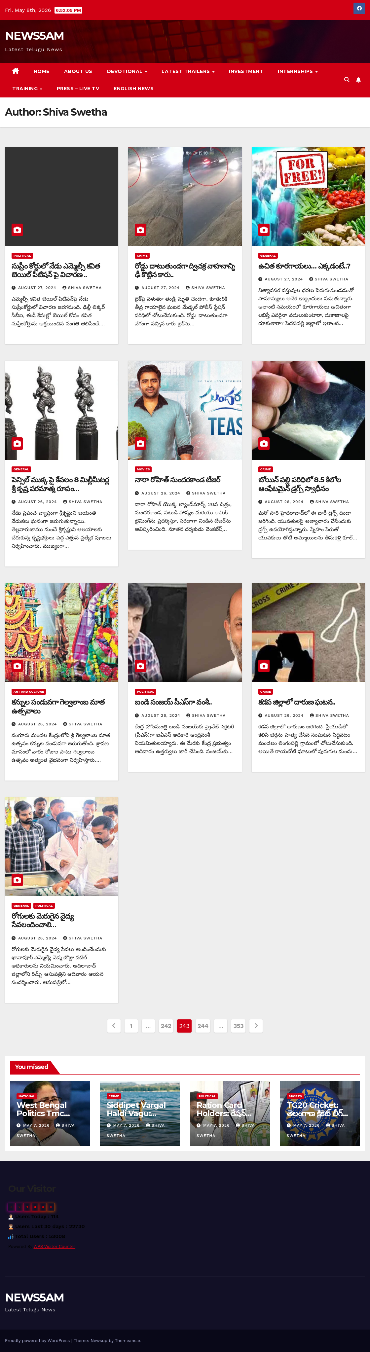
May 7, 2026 (37, 1125)
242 (166, 1025)
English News (134, 88)
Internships (296, 71)
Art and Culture (29, 691)
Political (22, 255)
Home (42, 71)
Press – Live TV (78, 88)
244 (203, 1025)
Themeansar (127, 1340)
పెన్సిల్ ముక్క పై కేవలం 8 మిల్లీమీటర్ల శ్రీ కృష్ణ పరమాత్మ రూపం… (60, 484)
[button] (347, 80)
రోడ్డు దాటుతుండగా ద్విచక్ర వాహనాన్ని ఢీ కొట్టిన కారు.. (185, 270)
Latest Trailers (186, 71)
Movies (143, 469)
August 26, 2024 (38, 501)
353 (238, 1025)
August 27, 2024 (38, 287)
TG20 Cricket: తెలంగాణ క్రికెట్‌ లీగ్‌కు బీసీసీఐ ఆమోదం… (318, 1113)
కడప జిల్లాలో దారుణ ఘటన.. (296, 702)
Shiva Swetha (82, 287)
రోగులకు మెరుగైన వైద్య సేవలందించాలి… (42, 920)
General (268, 255)
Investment (246, 71)
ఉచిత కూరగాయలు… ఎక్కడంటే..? (304, 266)
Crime (142, 255)
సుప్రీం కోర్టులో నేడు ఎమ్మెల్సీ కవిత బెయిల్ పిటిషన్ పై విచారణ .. (56, 270)
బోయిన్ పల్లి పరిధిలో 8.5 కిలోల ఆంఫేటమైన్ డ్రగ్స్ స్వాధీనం (299, 484)
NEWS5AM (34, 36)
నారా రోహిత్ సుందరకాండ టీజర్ (177, 479)
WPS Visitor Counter (55, 1246)
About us (78, 71)
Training (25, 88)
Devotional (125, 71)
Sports (295, 1096)
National (26, 1096)
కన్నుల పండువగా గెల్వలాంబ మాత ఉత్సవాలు (58, 706)
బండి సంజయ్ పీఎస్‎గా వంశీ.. (173, 702)
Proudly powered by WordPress (38, 1340)
